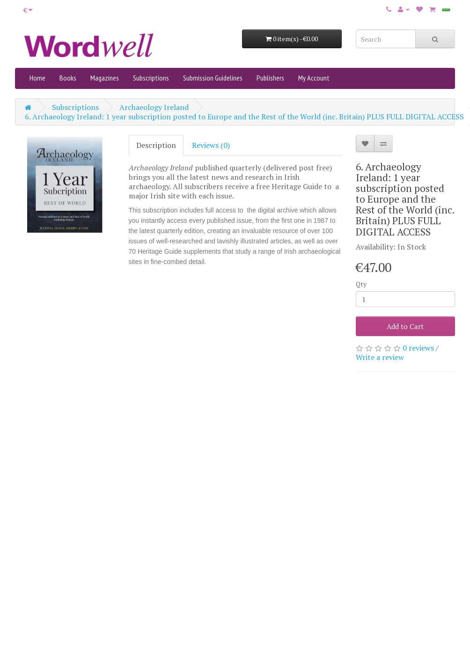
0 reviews (418, 348)
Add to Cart (405, 326)
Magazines (104, 77)
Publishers (270, 77)
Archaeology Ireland (154, 107)
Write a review (380, 357)
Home (37, 77)
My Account (314, 77)
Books (67, 77)
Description (156, 145)
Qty (361, 283)
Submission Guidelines (212, 77)
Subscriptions (151, 77)
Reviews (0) (211, 145)
